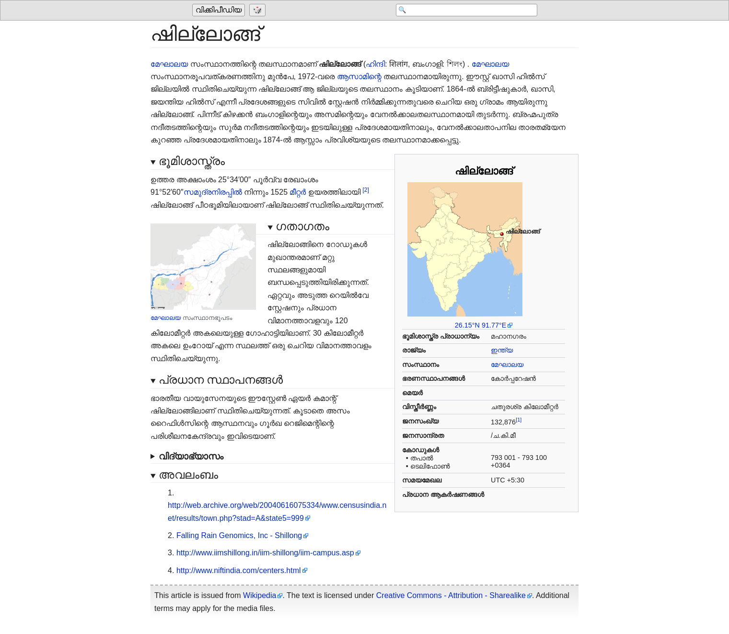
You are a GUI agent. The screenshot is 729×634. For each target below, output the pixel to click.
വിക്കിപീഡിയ (219, 10)
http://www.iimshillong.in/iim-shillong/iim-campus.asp (265, 553)
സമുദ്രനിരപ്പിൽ (213, 192)
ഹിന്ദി (375, 64)
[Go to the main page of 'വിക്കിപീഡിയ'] (219, 10)
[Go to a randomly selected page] (258, 10)
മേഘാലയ (169, 64)
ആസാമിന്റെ (359, 76)
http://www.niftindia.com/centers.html (238, 570)
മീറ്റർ (297, 192)
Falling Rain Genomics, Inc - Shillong (239, 535)
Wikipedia (259, 595)
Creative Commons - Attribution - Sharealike (451, 595)
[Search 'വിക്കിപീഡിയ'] (460, 10)
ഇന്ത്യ (502, 350)
